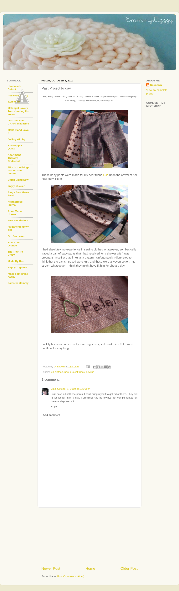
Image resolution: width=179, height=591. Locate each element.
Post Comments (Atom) (70, 576)
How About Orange (14, 244)
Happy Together (17, 267)
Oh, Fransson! (16, 236)
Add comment (51, 415)
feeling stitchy (16, 139)
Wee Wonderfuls (18, 220)
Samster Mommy (18, 283)
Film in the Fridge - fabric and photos (18, 170)
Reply (54, 406)
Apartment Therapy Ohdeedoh (14, 157)
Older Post (129, 568)
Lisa (105, 175)
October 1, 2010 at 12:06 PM (73, 388)
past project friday (74, 372)
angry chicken (16, 186)
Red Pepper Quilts (15, 147)
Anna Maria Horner (15, 213)
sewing (90, 372)
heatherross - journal (16, 203)
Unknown (156, 85)
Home (90, 568)
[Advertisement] (89, 537)
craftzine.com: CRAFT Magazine (18, 122)
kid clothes (57, 372)
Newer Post (50, 568)
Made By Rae (16, 261)
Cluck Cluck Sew (18, 179)
